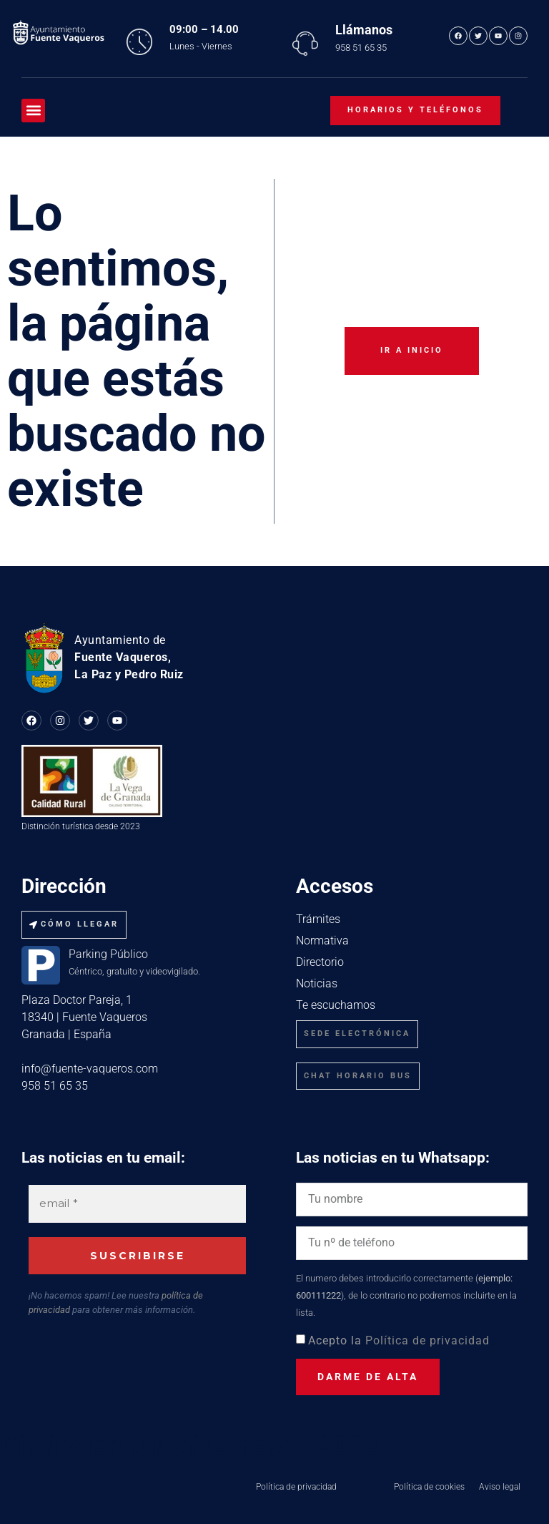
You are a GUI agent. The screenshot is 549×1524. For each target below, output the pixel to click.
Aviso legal (499, 1487)
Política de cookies (429, 1487)
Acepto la (399, 1340)
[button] (33, 110)
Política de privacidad (427, 1340)
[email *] (137, 1204)
